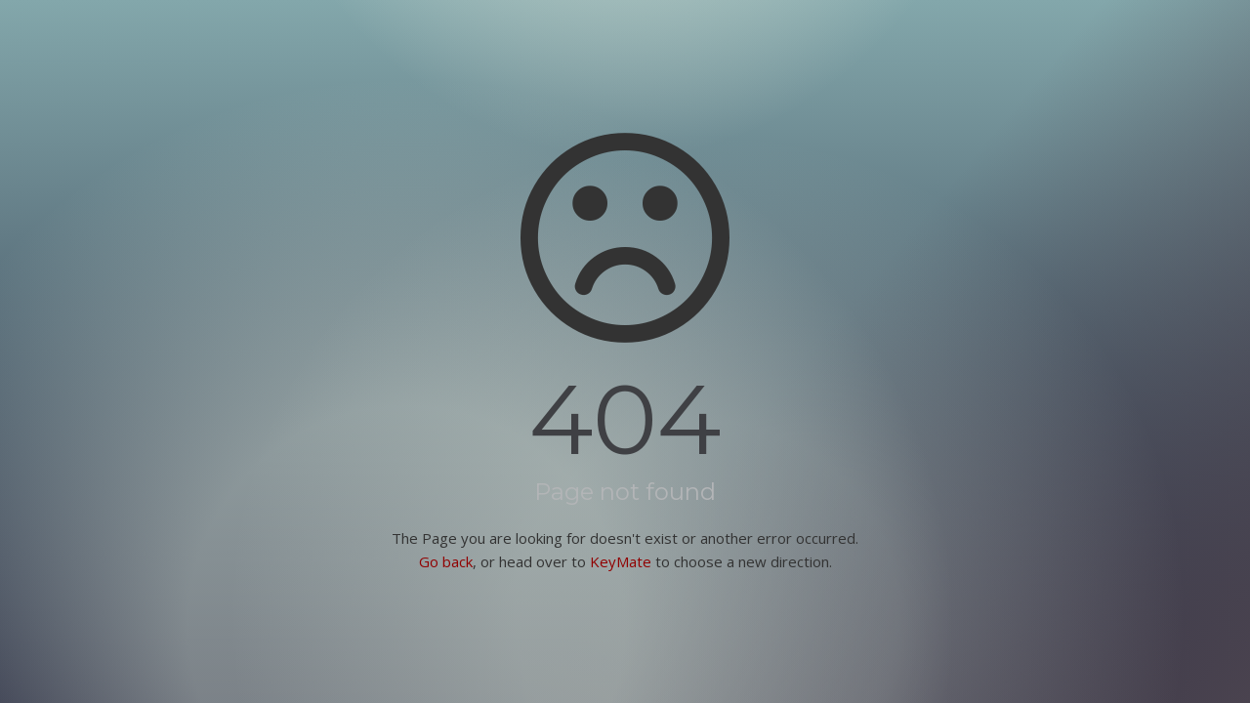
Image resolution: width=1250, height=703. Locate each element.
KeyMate (620, 561)
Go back (446, 561)
